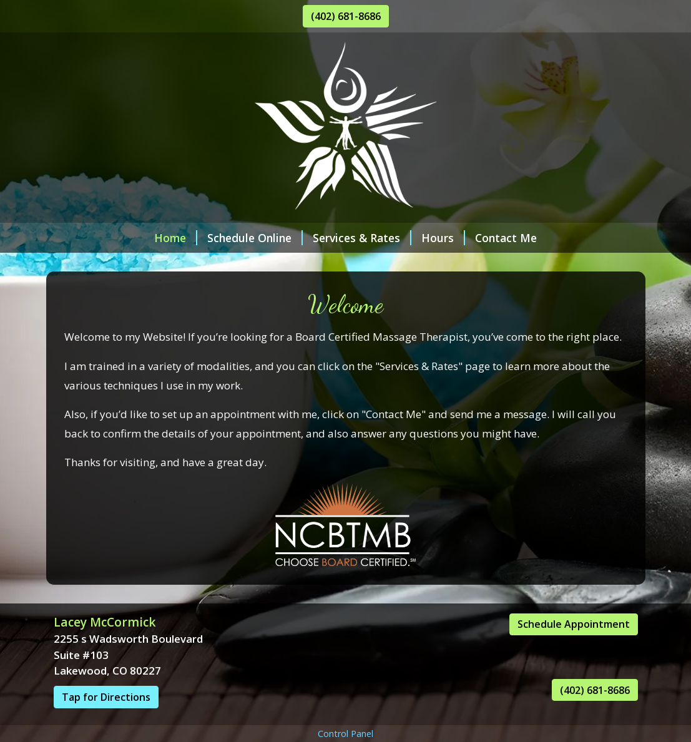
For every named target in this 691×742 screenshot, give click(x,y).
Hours (443, 237)
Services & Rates (362, 237)
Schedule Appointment (573, 624)
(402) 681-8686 (346, 16)
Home (175, 237)
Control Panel (345, 734)
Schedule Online (255, 237)
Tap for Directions (106, 697)
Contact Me (506, 237)
